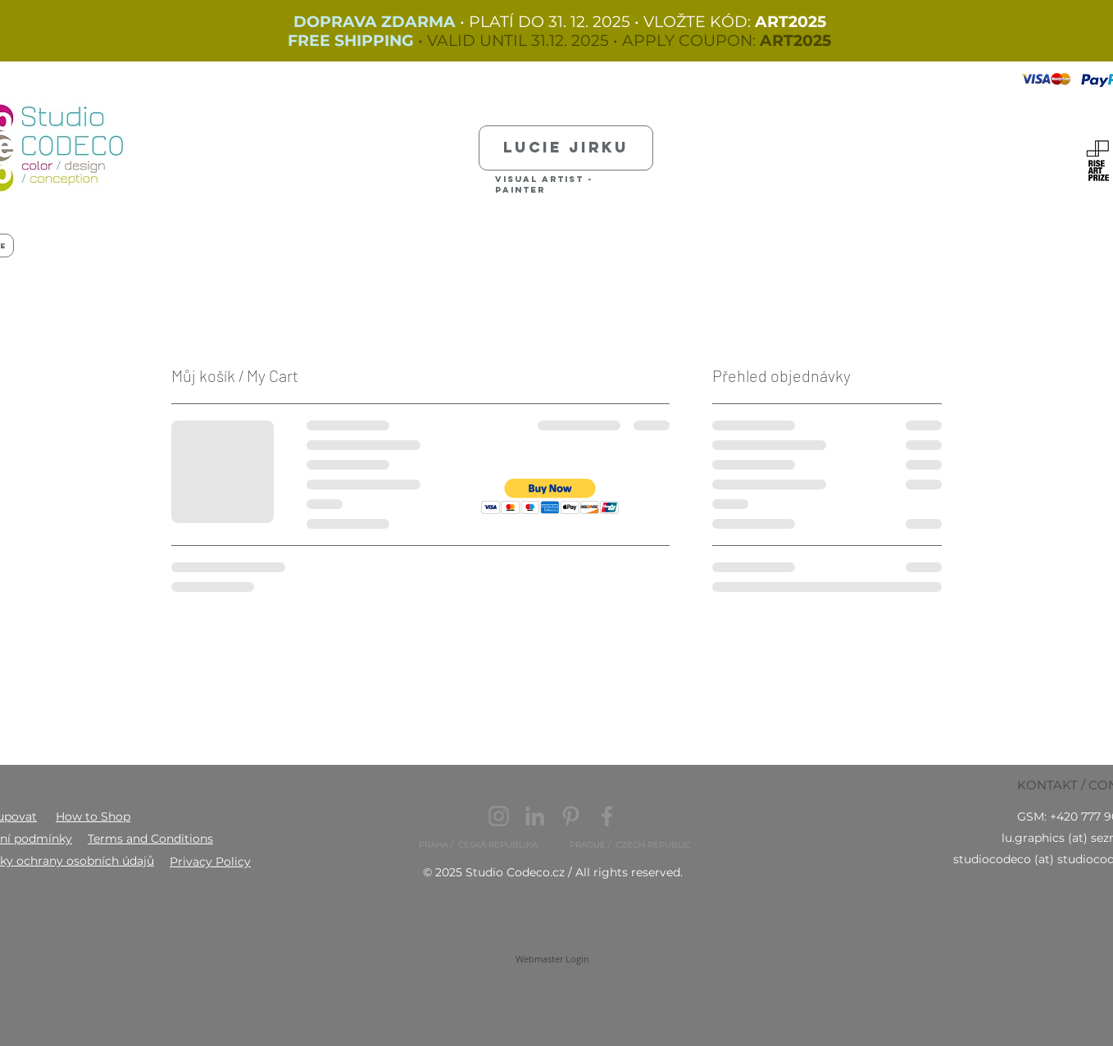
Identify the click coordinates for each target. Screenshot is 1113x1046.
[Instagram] (498, 816)
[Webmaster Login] (552, 959)
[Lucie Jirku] (566, 148)
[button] (550, 496)
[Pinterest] (570, 816)
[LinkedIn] (534, 816)
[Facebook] (606, 816)
